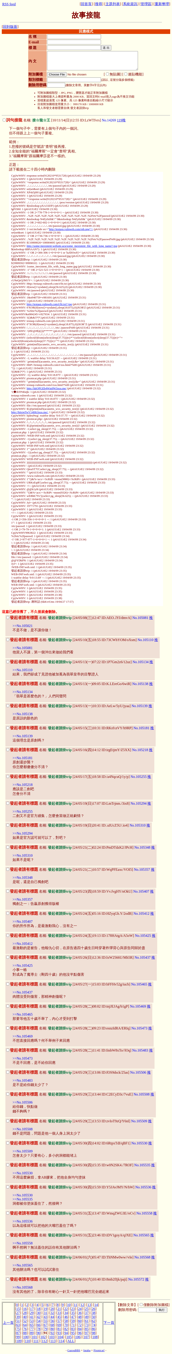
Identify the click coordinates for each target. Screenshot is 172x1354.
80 (52, 1329)
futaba (86, 1350)
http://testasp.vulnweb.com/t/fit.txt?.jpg (49, 304)
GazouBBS (73, 1350)
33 (59, 1313)
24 (80, 1309)
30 (38, 1313)
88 (25, 1333)
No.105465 (139, 984)
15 (18, 1309)
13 (89, 1305)
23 (73, 1309)
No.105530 (139, 1143)
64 (25, 1325)
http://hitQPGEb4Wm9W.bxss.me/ (47, 388)
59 (73, 1321)
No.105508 (141, 1094)
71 (73, 1325)
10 (69, 1305)
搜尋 (98, 4)
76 (25, 1329)
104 (60, 1337)
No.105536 (143, 1187)
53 (32, 1321)
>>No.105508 (23, 1129)
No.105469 (138, 1006)
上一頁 (8, 1323)
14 (96, 1305)
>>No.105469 (23, 1036)
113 (53, 1341)
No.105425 (143, 935)
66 (38, 1325)
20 (52, 1309)
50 (93, 1317)
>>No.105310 (23, 855)
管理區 (146, 4)
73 (86, 1325)
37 (86, 1313)
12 (82, 1305)
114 (61, 1341)
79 (45, 1329)
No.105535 (142, 1165)
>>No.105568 (23, 1287)
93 (59, 1333)
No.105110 (145, 640)
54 (38, 1321)
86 (93, 1329)
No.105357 (142, 869)
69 (59, 1325)
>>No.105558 (23, 1243)
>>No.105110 (22, 670)
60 (80, 1321)
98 (93, 1333)
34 (66, 1313)
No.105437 (143, 957)
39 (18, 1317)
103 (51, 1337)
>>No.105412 (23, 944)
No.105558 (144, 1213)
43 (45, 1317)
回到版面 (10, 27)
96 (80, 1333)
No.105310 (137, 825)
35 (73, 1313)
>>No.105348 (23, 877)
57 (59, 1321)
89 (32, 1333)
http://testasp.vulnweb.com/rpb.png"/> (71, 229)
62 (93, 1321)
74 (93, 1325)
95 (73, 1333)
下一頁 (108, 1323)
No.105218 (140, 750)
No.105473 (139, 1028)
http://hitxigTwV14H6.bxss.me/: (29, 412)
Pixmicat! (99, 1350)
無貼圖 (115, 74)
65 (32, 1325)
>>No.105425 (23, 965)
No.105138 (140, 684)
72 (80, 1325)
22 (66, 1309)
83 (73, 1329)
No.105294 (139, 803)
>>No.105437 (23, 992)
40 (25, 1317)
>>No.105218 (23, 785)
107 (86, 1337)
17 (32, 1309)
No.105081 (140, 618)
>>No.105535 (23, 1199)
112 (44, 1341)
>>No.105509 (23, 1151)
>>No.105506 (23, 1102)
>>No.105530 (23, 1173)
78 (38, 1329)
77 (32, 1329)
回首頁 (86, 4)
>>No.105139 (23, 736)
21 (59, 1309)
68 (52, 1325)
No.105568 (142, 1257)
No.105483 (140, 1050)
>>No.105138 (23, 714)
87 (18, 1333)
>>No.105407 (23, 921)
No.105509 (139, 1121)
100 (25, 1337)
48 (80, 1317)
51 (18, 1321)
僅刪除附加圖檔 (155, 1305)
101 (34, 1337)
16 (25, 1309)
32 (52, 1313)
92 (52, 1333)
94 (66, 1333)
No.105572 (136, 1279)
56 (52, 1321)
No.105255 (139, 777)
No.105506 (138, 1072)
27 (18, 1313)
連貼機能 (135, 74)
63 (18, 1325)
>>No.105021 (23, 626)
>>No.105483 (23, 1080)
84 (80, 1329)
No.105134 (141, 662)
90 (38, 1333)
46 (66, 1317)
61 (86, 1321)
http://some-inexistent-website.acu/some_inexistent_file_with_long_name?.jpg (72, 246)
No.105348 (142, 847)
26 (93, 1309)
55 (45, 1321)
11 (75, 1305)
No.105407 (141, 891)
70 (66, 1325)
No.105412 (141, 913)
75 (18, 1329)
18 (38, 1309)
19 (45, 1309)
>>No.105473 (23, 1058)
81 (59, 1329)
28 (25, 1313)
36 (80, 1313)
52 (25, 1321)
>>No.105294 (23, 833)
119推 (121, 120)
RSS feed (9, 4)
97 (86, 1333)
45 (59, 1317)
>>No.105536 (23, 1221)
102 (43, 1337)
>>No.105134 (23, 692)
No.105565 (141, 1235)
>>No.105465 (23, 1014)
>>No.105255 (23, 811)
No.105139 (139, 706)
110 (27, 1341)
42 (38, 1317)
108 (95, 1337)
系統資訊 (130, 4)
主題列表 (112, 4)
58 (66, 1321)
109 (19, 1341)
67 (45, 1325)
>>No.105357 (23, 899)
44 (52, 1317)
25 (86, 1309)
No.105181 (141, 728)
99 (18, 1337)
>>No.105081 (23, 648)
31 (45, 1313)
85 (86, 1329)
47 (73, 1317)
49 (86, 1317)
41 (32, 1317)
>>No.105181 (23, 758)
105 (69, 1337)
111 (36, 1341)
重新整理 (162, 4)
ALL (70, 1341)
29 (32, 1313)
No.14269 (109, 120)
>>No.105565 (23, 1265)
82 (66, 1329)
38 (93, 1313)
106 (77, 1337)
